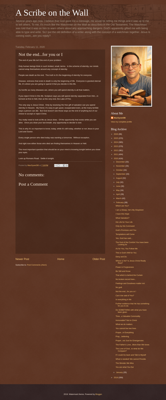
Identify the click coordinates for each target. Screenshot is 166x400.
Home (60, 259)
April (118, 194)
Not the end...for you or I (126, 291)
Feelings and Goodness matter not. (130, 283)
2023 (116, 146)
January (119, 372)
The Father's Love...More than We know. (133, 345)
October (119, 170)
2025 (116, 138)
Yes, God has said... (124, 238)
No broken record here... (126, 279)
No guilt (119, 287)
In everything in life (123, 299)
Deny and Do (121, 257)
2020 (116, 158)
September (121, 174)
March (119, 198)
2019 (116, 377)
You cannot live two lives (126, 328)
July (118, 182)
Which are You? (122, 206)
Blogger (98, 394)
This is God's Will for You (126, 253)
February (120, 202)
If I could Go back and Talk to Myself (131, 355)
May (118, 190)
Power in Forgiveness (125, 267)
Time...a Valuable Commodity (128, 316)
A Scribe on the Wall (52, 12)
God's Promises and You (126, 230)
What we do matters (124, 324)
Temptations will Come (125, 234)
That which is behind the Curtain (129, 275)
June (118, 186)
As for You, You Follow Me (127, 249)
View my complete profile (121, 122)
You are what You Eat (125, 367)
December (120, 162)
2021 (116, 154)
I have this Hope (122, 214)
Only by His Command (125, 226)
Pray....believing (122, 336)
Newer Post (22, 259)
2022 (116, 150)
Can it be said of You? (125, 295)
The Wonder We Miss (125, 363)
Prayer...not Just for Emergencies (130, 340)
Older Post (98, 259)
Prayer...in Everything (125, 332)
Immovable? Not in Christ (126, 320)
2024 (116, 142)
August (119, 178)
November (120, 166)
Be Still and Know (123, 271)
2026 (116, 134)
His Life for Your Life (124, 222)
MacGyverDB (120, 118)
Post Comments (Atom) (37, 265)
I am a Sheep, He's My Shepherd (129, 210)
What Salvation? (122, 218)
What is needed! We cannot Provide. (131, 359)
